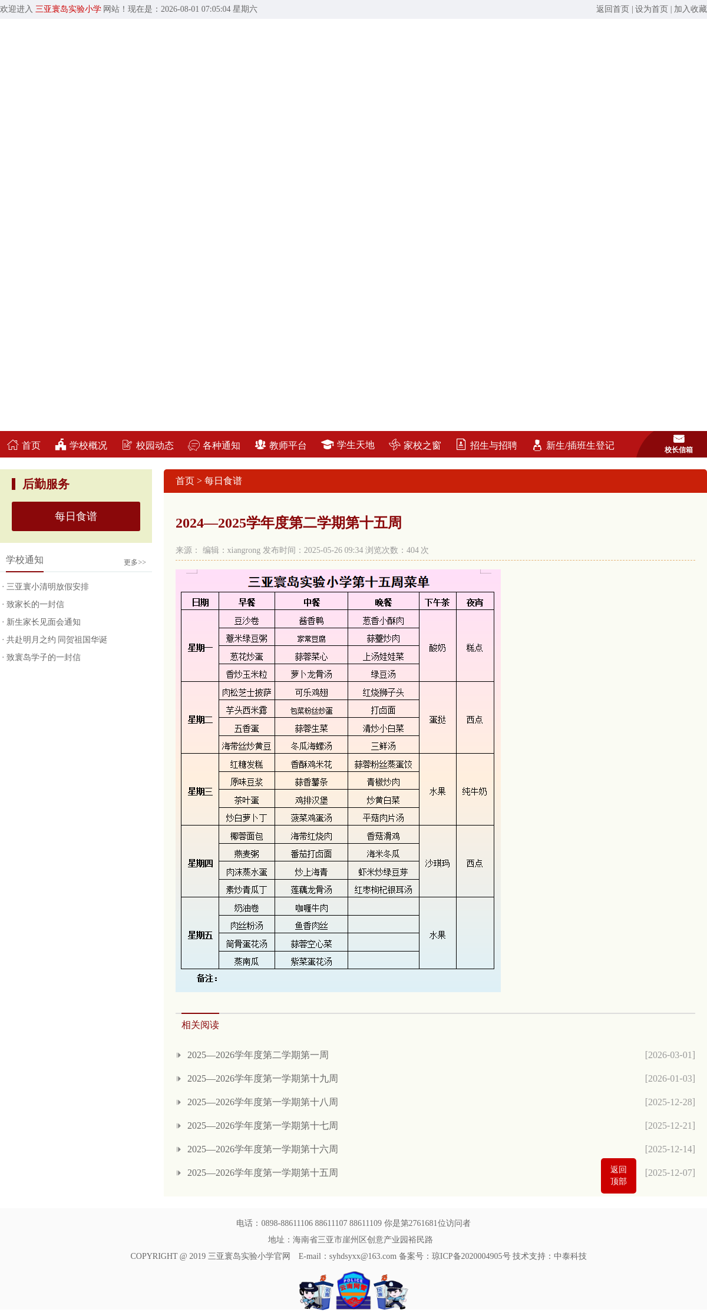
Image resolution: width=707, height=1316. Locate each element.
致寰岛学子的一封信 (43, 657)
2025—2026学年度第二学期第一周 (258, 1055)
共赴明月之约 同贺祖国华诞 (57, 639)
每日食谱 (76, 516)
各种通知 (214, 445)
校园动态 (147, 445)
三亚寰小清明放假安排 (47, 586)
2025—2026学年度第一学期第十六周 (262, 1149)
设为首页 (651, 9)
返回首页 (612, 9)
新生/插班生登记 (573, 445)
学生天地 (348, 445)
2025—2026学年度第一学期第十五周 (262, 1173)
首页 (24, 445)
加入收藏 (690, 9)
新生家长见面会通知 (43, 622)
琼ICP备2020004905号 (471, 1256)
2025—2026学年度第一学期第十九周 (262, 1078)
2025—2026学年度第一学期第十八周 (262, 1102)
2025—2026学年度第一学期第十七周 (262, 1126)
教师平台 (281, 445)
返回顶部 (618, 1175)
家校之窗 (415, 445)
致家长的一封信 (35, 604)
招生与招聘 (486, 445)
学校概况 (81, 445)
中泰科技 (570, 1256)
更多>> (135, 562)
